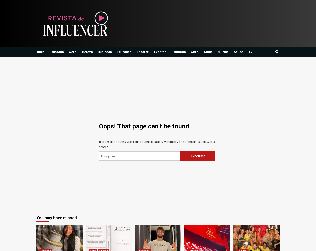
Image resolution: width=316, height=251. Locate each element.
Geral (73, 52)
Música (223, 52)
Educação (124, 52)
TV (250, 52)
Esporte (143, 52)
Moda (208, 52)
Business (105, 52)
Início (40, 52)
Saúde (238, 52)
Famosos (57, 52)
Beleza (87, 52)
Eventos (160, 52)
